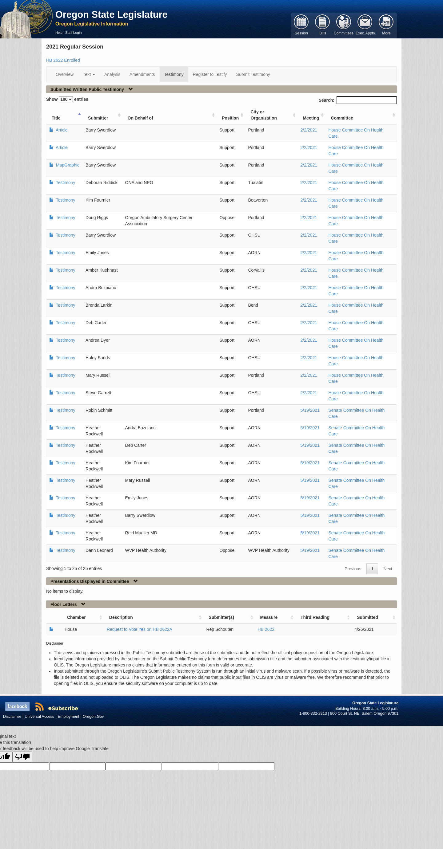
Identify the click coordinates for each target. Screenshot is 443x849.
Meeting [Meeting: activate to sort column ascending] (311, 118)
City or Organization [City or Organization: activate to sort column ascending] (263, 114)
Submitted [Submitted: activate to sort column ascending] (367, 617)
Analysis (112, 74)
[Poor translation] (22, 757)
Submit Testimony (253, 74)
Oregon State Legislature (111, 14)
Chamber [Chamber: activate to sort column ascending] (76, 617)
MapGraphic (67, 165)
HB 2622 (266, 629)
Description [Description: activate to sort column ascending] (121, 617)
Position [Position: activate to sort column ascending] (230, 118)
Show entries (67, 99)
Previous (353, 568)
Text (89, 74)
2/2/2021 (308, 130)
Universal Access (39, 716)
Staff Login (73, 32)
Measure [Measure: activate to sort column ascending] (269, 617)
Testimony (174, 74)
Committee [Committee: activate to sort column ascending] (342, 118)
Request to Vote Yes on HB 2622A (139, 629)
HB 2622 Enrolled (63, 60)
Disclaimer (12, 716)
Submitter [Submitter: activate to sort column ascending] (98, 118)
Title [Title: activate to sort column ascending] (56, 118)
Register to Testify (210, 74)
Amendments (142, 74)
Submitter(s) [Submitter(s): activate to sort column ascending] (221, 617)
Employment (68, 716)
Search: (358, 100)
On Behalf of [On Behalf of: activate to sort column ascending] (140, 118)
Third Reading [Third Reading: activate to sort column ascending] (315, 617)
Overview (65, 74)
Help (58, 32)
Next (387, 568)
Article (61, 130)
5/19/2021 (309, 410)
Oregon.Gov (93, 716)
